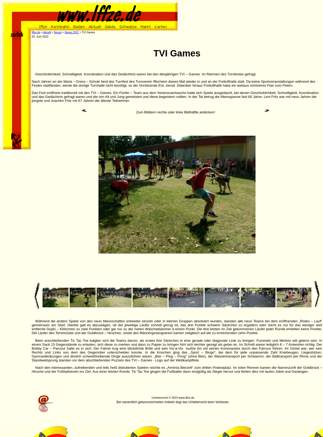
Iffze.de (36, 32)
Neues (58, 32)
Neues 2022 (72, 32)
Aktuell (47, 32)
